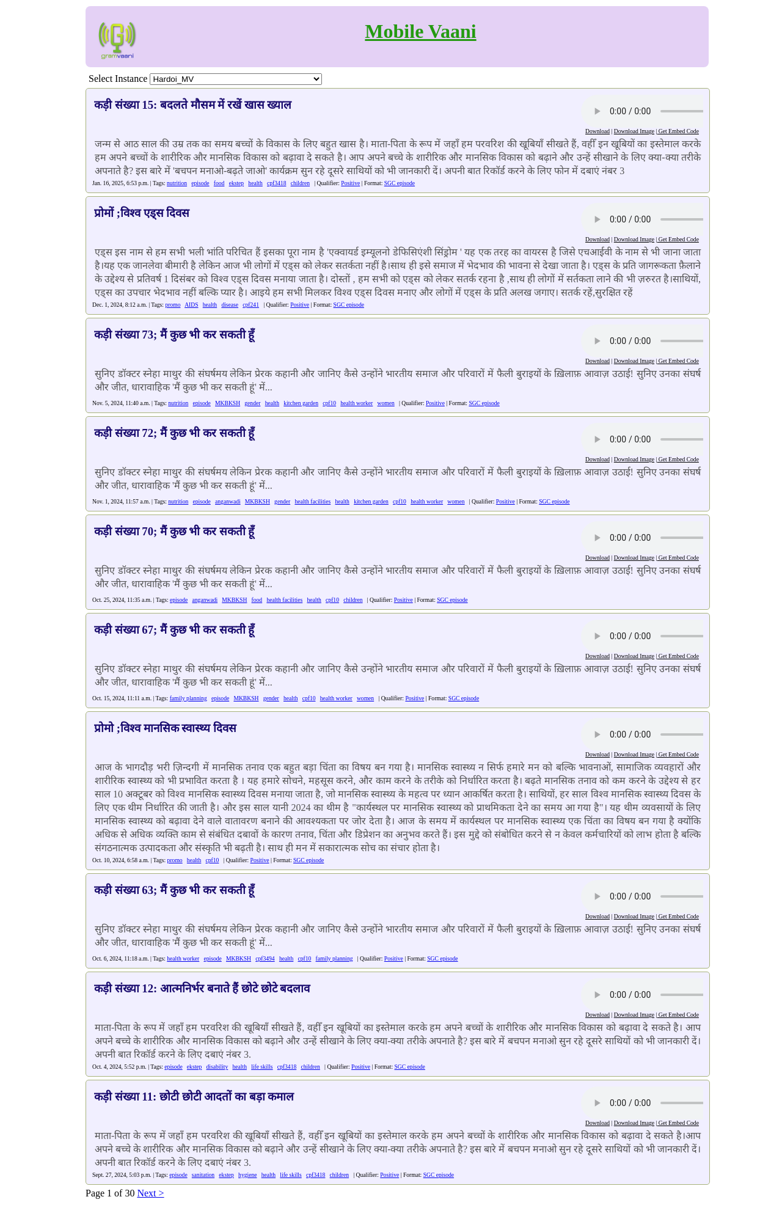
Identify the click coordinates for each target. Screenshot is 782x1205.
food (219, 183)
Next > (150, 1193)
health (255, 183)
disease (229, 304)
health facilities (312, 501)
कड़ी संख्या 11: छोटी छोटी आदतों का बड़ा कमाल (194, 1096)
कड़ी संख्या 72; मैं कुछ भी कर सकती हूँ (174, 433)
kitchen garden (300, 403)
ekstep (236, 183)
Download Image (634, 131)
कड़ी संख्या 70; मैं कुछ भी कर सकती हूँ (174, 531)
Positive (350, 183)
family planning (188, 698)
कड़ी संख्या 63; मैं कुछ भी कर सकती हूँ (174, 890)
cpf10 (329, 403)
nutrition (177, 183)
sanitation (203, 1174)
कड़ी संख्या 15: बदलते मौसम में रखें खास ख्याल (192, 104)
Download (597, 131)
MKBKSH (227, 403)
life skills (261, 1066)
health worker (356, 403)
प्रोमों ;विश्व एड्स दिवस (141, 213)
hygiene (247, 1174)
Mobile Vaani (420, 31)
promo (172, 304)
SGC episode (399, 183)
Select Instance (118, 78)
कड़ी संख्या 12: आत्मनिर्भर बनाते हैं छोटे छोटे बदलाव (202, 988)
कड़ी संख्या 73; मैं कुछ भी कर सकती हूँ (174, 334)
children (300, 183)
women (386, 403)
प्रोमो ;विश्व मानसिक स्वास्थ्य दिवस (165, 728)
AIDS (191, 304)
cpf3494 (264, 958)
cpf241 (251, 304)
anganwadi (228, 501)
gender (252, 403)
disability (217, 1066)
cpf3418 (276, 183)
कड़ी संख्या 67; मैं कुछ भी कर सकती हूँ (174, 629)
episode (200, 183)
